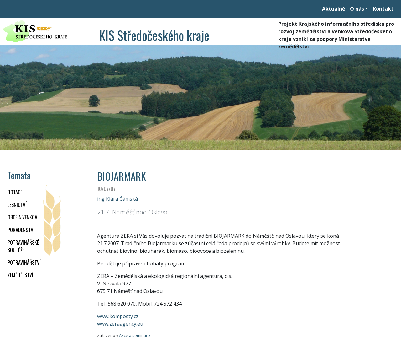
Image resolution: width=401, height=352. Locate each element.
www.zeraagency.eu (120, 323)
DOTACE (15, 192)
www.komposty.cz (117, 316)
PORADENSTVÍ (21, 230)
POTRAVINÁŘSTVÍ (24, 262)
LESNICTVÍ (17, 204)
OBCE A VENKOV (22, 217)
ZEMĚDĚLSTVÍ (20, 275)
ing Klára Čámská (117, 198)
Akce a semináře (134, 335)
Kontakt (383, 8)
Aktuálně (333, 8)
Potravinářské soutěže (23, 246)
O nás (357, 8)
